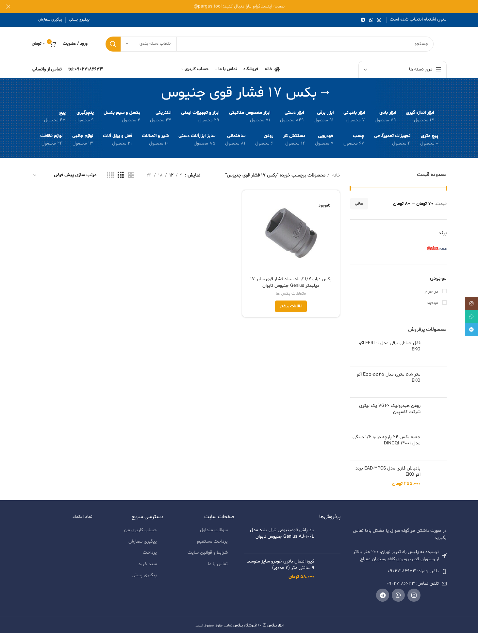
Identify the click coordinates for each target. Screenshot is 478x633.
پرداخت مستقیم (212, 538)
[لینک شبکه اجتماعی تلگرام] (363, 20)
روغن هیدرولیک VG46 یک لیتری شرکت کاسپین (389, 409)
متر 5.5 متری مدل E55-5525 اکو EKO (388, 377)
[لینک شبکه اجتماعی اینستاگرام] (379, 20)
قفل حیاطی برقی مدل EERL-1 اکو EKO (389, 346)
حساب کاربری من (140, 527)
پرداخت (150, 550)
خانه (335, 175)
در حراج (431, 291)
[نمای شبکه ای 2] (131, 175)
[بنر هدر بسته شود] (8, 6)
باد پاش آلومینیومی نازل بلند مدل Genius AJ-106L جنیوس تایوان (282, 530)
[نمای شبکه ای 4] (110, 175)
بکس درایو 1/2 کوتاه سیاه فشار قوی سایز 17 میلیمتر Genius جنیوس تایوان (291, 282)
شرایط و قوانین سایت (208, 550)
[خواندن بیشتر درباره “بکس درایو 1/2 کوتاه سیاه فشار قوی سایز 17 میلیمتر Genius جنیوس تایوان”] (291, 307)
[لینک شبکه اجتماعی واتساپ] (371, 20)
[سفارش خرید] (64, 175)
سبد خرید (147, 561)
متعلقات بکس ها (291, 294)
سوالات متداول (214, 527)
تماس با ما (218, 561)
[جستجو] (270, 44)
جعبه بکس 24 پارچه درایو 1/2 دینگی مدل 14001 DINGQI (386, 434)
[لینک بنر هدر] (249, 6)
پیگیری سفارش (142, 538)
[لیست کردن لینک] (398, 568)
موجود (433, 303)
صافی (359, 203)
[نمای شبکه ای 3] (121, 175)
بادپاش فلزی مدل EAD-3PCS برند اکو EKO (387, 468)
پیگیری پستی (144, 572)
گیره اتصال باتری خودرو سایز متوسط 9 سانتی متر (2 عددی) (280, 561)
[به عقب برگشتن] (325, 93)
